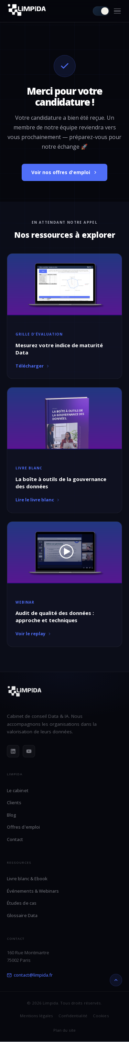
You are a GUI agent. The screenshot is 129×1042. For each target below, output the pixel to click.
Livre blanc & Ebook (27, 878)
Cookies (101, 1015)
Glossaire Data (22, 915)
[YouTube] (29, 751)
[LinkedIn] (13, 751)
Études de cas (21, 903)
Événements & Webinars (33, 891)
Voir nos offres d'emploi (64, 172)
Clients (14, 802)
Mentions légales (36, 1015)
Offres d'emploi (23, 827)
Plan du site (64, 1030)
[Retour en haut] (116, 980)
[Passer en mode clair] (101, 11)
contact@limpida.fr (30, 975)
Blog (11, 815)
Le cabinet (18, 790)
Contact (15, 839)
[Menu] (117, 11)
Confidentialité (72, 1015)
